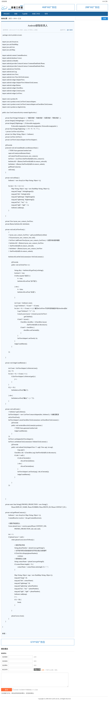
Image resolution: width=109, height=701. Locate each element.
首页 (10, 18)
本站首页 (6, 14)
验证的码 (4, 669)
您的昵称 (4, 657)
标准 (71, 30)
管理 (46, 14)
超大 (68, 30)
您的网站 (4, 665)
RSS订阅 (104, 1)
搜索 (15, 14)
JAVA (15, 18)
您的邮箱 (4, 661)
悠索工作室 (36, 14)
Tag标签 (24, 14)
